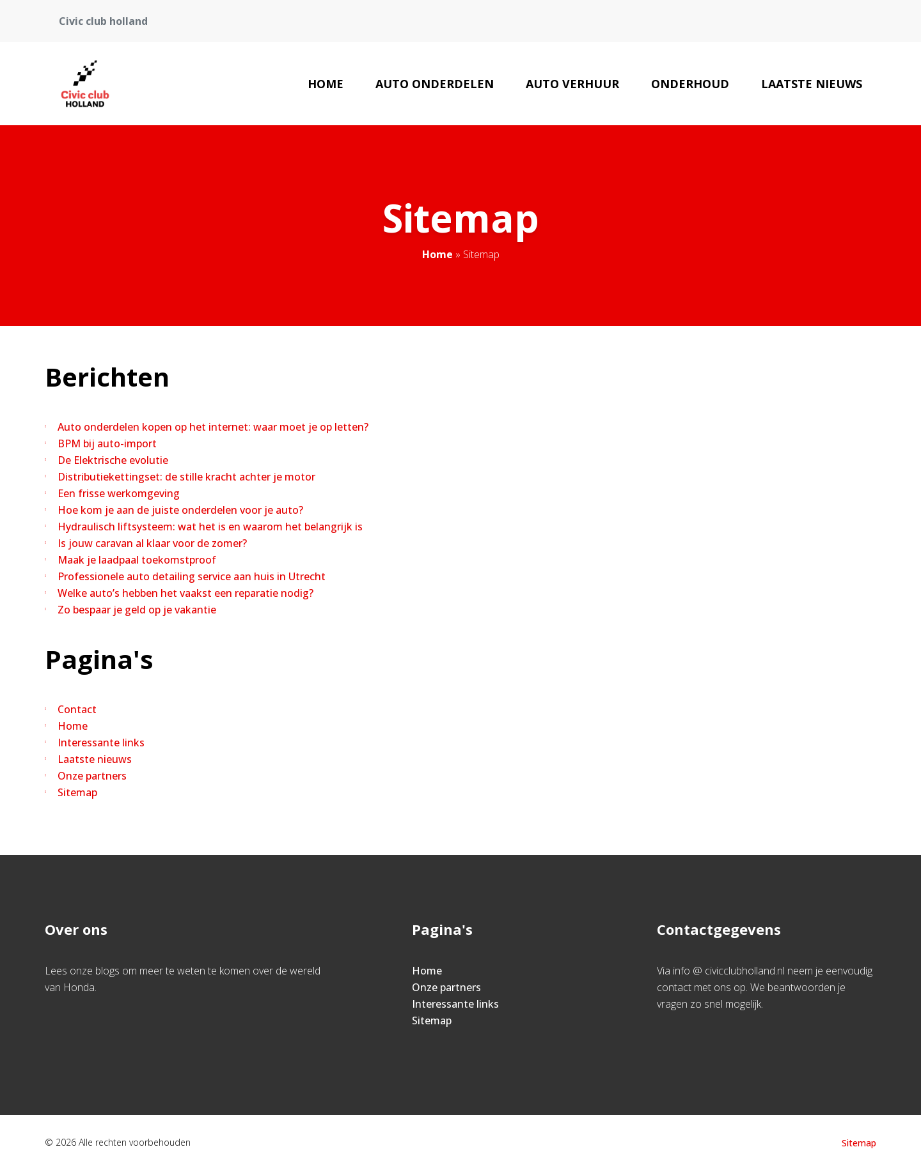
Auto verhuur (572, 83)
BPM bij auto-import (107, 443)
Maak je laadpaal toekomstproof (137, 560)
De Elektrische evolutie (113, 460)
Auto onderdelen (434, 83)
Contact (77, 709)
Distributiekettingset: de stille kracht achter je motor (186, 477)
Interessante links (101, 742)
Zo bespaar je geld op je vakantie (137, 610)
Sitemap (77, 792)
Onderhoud (690, 83)
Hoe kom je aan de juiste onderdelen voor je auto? (180, 510)
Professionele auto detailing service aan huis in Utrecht (192, 576)
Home (325, 83)
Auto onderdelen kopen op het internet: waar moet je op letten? (213, 427)
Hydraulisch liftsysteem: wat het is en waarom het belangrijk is (210, 527)
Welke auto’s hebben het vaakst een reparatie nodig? (185, 593)
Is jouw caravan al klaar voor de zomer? (152, 543)
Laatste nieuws (811, 83)
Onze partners (92, 776)
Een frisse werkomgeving (119, 493)
